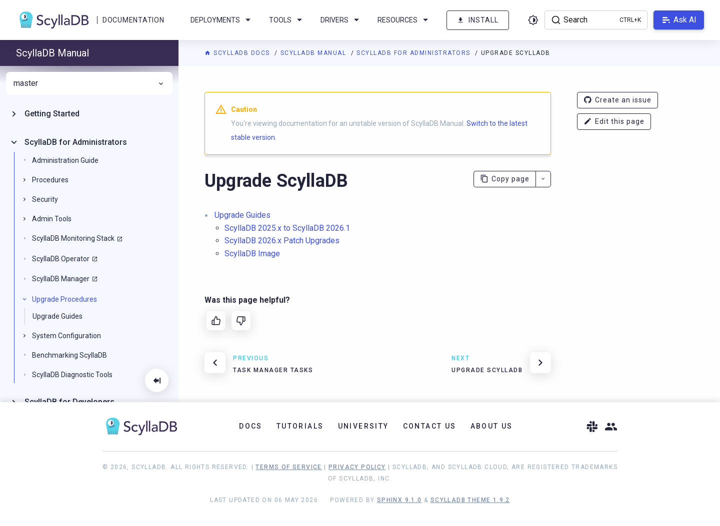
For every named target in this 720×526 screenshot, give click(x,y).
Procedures (50, 180)
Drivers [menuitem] (341, 19)
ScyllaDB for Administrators (414, 52)
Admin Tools (52, 219)
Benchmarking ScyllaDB (69, 355)
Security (45, 199)
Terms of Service (289, 467)
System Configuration (66, 336)
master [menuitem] (89, 83)
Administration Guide (65, 160)
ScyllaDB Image (252, 253)
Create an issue (618, 100)
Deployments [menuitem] (222, 19)
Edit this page (614, 121)
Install (477, 20)
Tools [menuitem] (287, 19)
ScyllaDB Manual (314, 52)
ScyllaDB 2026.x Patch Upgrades (282, 240)
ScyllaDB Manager (61, 279)
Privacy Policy (357, 467)
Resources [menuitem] (405, 19)
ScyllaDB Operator (61, 259)
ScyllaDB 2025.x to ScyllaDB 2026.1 (287, 228)
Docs (250, 426)
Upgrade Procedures (64, 299)
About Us (491, 426)
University (363, 426)
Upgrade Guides (242, 215)
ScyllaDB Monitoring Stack (73, 238)
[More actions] (543, 179)
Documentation (133, 20)
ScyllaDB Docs (238, 52)
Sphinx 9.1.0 (399, 500)
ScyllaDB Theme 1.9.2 (470, 500)
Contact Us (429, 426)
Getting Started (52, 113)
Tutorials (300, 426)
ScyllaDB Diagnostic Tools (72, 375)
